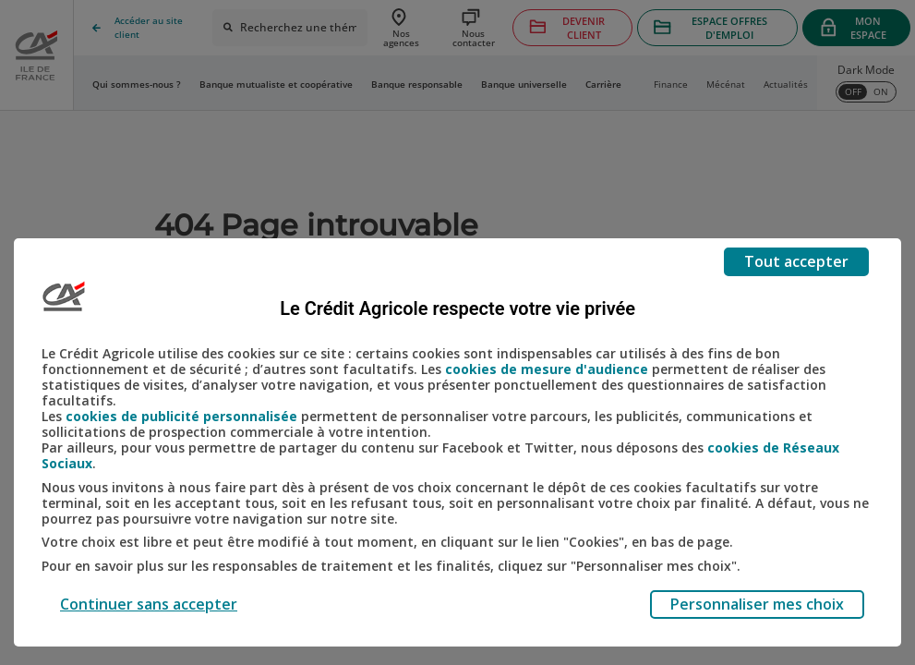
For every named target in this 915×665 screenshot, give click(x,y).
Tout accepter (796, 261)
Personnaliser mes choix (757, 604)
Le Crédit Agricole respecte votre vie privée (457, 308)
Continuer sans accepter (148, 604)
